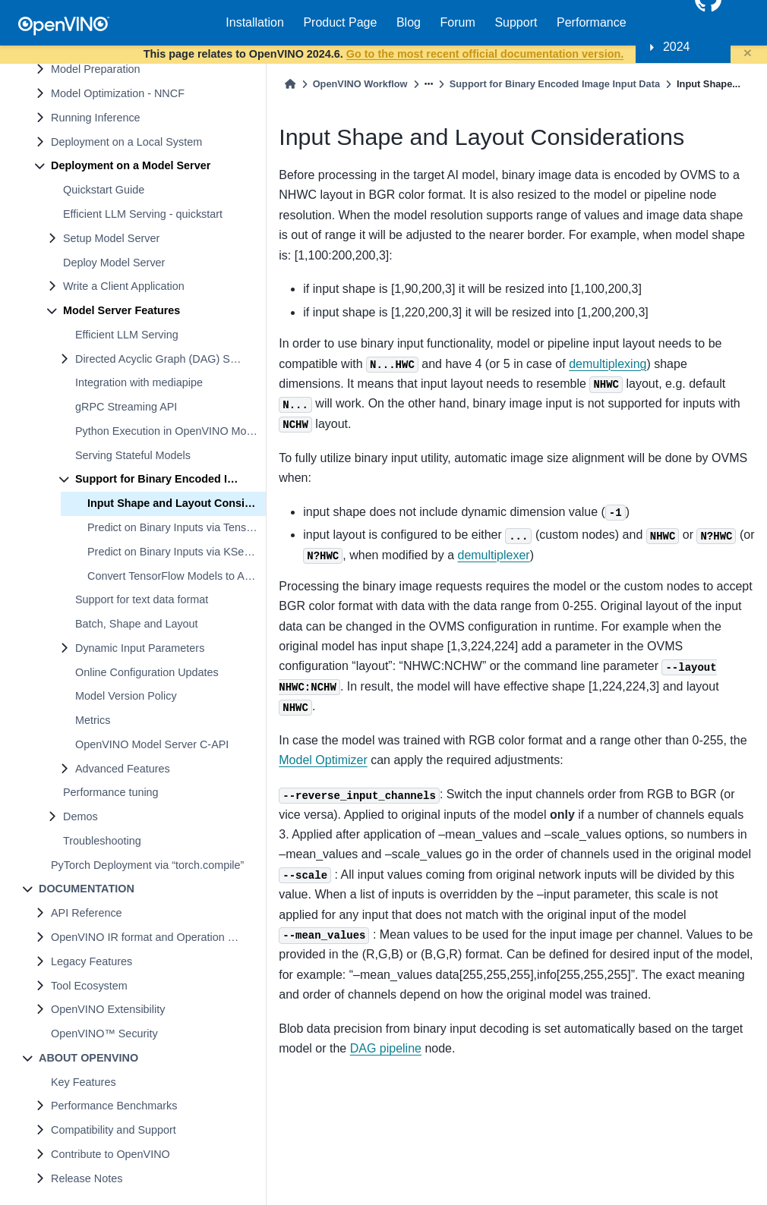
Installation (255, 22)
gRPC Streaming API (126, 407)
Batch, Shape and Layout (136, 624)
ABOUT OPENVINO (88, 1058)
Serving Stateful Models (133, 455)
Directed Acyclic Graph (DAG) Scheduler (170, 359)
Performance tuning (111, 792)
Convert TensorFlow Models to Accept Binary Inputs (176, 576)
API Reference (86, 913)
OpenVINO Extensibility (108, 1009)
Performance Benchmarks (114, 1106)
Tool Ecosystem (89, 986)
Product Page (340, 22)
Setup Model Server (111, 238)
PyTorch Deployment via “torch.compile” (147, 865)
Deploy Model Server (114, 262)
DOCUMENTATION (86, 889)
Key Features (83, 1082)
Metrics (92, 720)
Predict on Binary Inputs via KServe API (176, 552)
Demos (80, 816)
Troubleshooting (102, 841)
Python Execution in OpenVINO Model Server (170, 431)
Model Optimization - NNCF (118, 93)
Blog (408, 22)
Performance (592, 22)
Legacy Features (91, 961)
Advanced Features (122, 769)
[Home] (290, 84)
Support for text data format (141, 599)
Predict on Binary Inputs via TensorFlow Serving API (176, 527)
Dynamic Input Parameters (139, 648)
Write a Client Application (124, 286)
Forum (457, 22)
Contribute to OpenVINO (110, 1154)
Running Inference (95, 118)
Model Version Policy (126, 696)
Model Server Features (121, 310)
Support (515, 22)
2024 (676, 46)
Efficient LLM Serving (126, 335)
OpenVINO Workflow (360, 84)
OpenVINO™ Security (104, 1033)
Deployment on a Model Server (130, 165)
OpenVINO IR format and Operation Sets (150, 937)
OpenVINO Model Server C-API (152, 744)
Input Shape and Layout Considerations (176, 503)
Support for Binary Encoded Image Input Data (170, 479)
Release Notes (86, 1178)
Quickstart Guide (103, 190)
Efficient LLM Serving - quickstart (143, 214)
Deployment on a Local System (126, 142)
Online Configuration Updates (147, 672)
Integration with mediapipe (139, 382)
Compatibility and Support (113, 1130)
